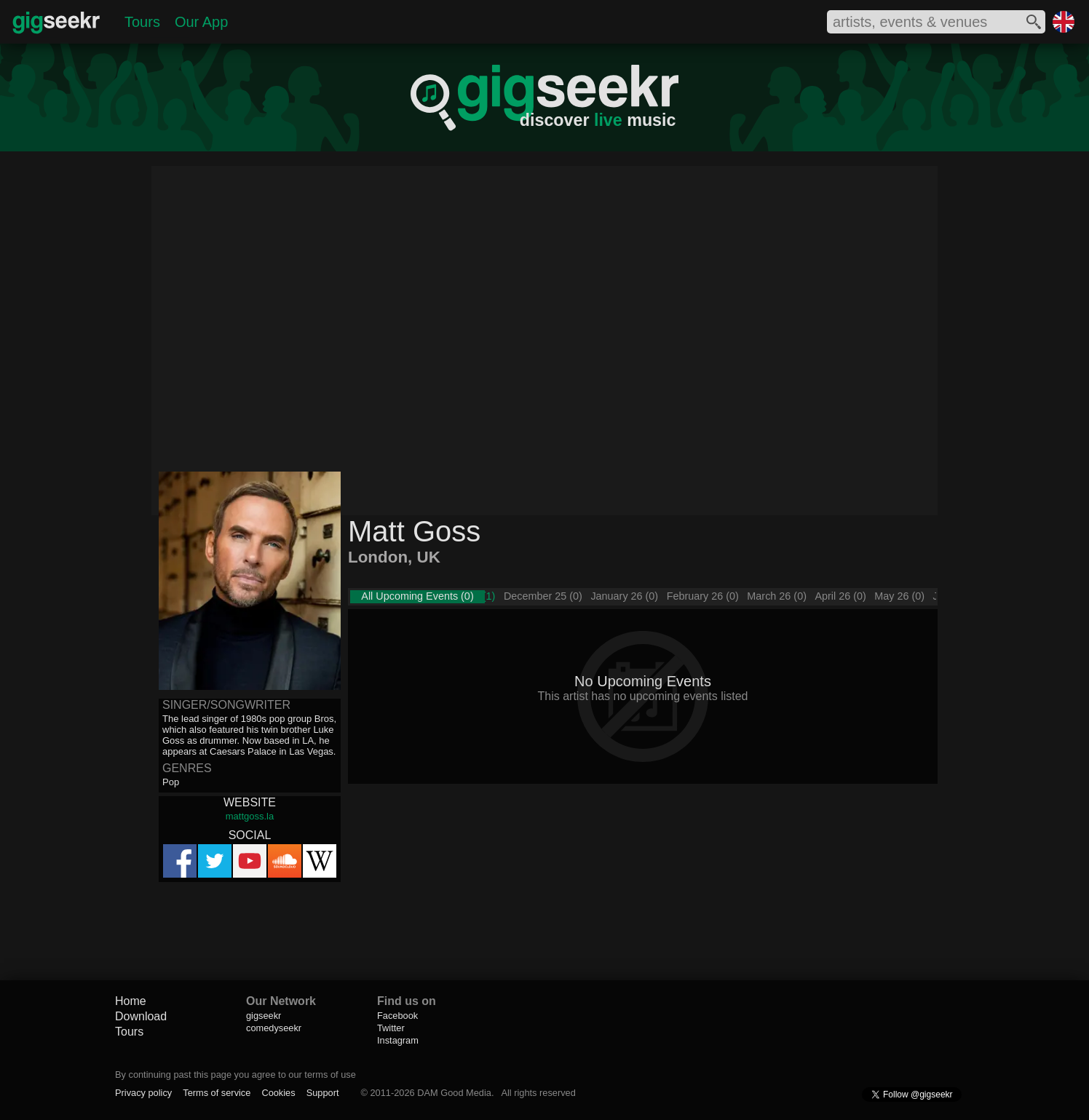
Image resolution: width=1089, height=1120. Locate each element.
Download (141, 1016)
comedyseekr (273, 1027)
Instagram (398, 1040)
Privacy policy (143, 1092)
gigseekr (263, 1015)
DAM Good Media (454, 1092)
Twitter (391, 1027)
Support (322, 1092)
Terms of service (216, 1092)
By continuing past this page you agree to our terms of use (235, 1074)
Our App (201, 22)
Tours (142, 22)
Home (130, 1001)
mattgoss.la (250, 816)
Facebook (397, 1015)
